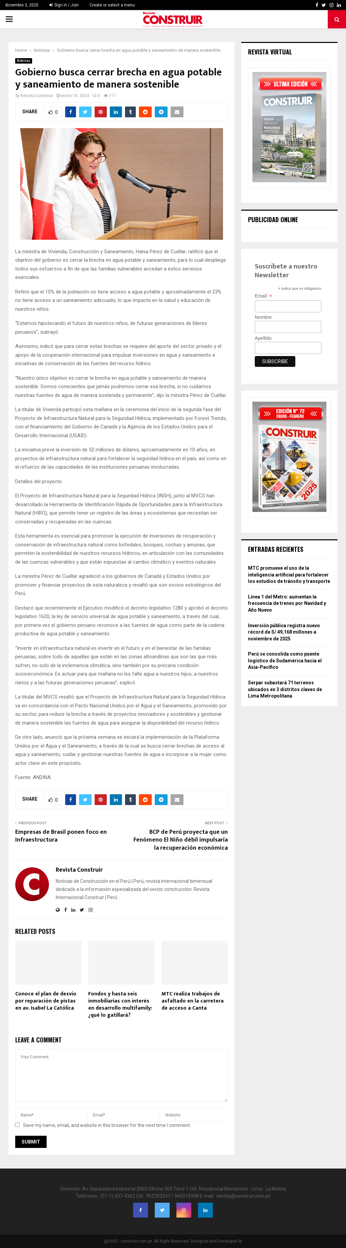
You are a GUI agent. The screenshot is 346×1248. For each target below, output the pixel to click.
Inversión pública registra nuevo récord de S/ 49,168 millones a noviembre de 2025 (284, 632)
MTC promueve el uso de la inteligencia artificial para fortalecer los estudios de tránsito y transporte (289, 574)
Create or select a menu (112, 5)
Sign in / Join (64, 5)
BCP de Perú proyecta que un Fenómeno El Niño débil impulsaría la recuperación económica (180, 840)
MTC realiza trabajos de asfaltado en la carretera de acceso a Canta (193, 1001)
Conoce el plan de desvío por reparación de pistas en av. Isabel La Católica (45, 1001)
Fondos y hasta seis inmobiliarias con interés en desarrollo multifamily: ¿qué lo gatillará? (120, 1004)
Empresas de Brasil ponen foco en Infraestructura (61, 836)
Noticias (23, 61)
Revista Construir (37, 95)
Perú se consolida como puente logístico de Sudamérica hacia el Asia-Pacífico (285, 660)
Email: (263, 296)
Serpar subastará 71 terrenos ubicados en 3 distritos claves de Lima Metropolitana (285, 689)
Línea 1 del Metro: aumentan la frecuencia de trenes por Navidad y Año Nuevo (287, 603)
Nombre (263, 317)
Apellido (263, 338)
